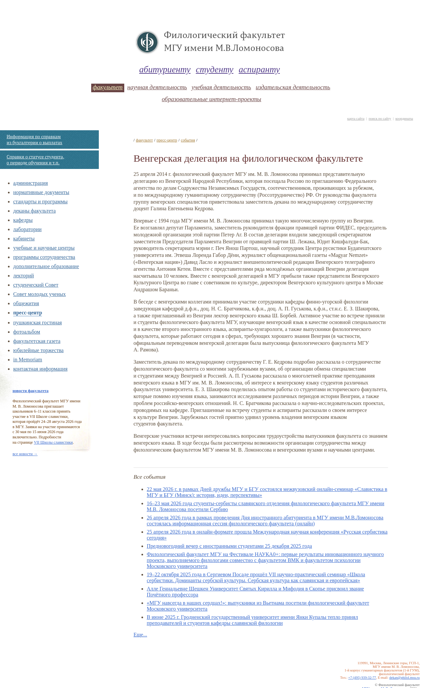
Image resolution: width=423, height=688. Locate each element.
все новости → (25, 454)
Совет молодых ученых (39, 294)
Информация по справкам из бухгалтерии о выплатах (34, 139)
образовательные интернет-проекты (211, 99)
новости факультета (31, 390)
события (188, 140)
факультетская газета (36, 341)
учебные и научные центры (44, 248)
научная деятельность (157, 87)
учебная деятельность (221, 87)
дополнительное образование (46, 266)
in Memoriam (27, 359)
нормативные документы (41, 192)
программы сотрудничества (44, 257)
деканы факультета (34, 211)
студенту (215, 69)
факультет (108, 87)
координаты (404, 118)
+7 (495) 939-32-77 (362, 677)
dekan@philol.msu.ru (404, 677)
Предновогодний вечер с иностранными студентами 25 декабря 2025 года (229, 546)
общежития (26, 303)
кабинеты (24, 238)
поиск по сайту (379, 118)
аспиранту (259, 69)
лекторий (23, 275)
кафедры (23, 220)
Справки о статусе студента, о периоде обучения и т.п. (35, 160)
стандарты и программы (40, 201)
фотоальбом (26, 332)
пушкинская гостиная (37, 322)
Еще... (140, 634)
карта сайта (356, 118)
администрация (30, 183)
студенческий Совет (35, 285)
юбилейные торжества (38, 350)
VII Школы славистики (53, 442)
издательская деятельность (293, 87)
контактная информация (40, 369)
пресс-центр (27, 312)
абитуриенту (164, 69)
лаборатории (27, 229)
